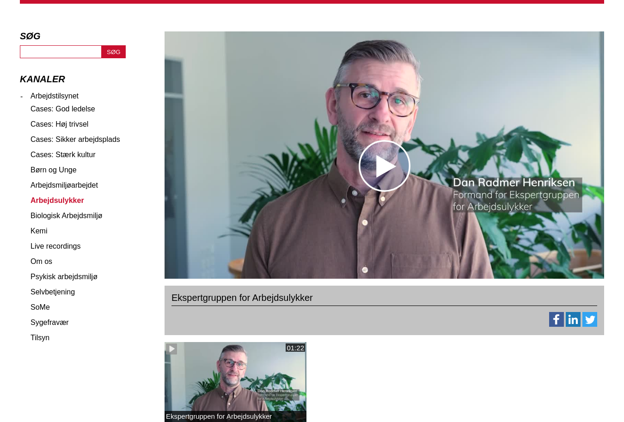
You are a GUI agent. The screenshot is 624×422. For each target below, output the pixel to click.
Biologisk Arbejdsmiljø (67, 216)
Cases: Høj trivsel (59, 124)
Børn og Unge (54, 170)
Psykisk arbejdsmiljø (64, 277)
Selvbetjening (53, 292)
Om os (41, 261)
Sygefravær (50, 322)
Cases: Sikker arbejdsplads (75, 139)
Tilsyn (40, 338)
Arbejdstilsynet (55, 96)
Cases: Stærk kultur (63, 155)
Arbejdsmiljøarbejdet (64, 185)
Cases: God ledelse (63, 109)
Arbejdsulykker (57, 200)
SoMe (40, 307)
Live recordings (56, 246)
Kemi (39, 231)
